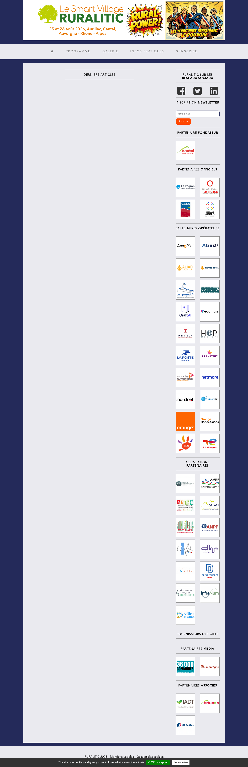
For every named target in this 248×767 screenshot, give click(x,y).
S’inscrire (186, 51)
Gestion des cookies (149, 755)
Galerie (110, 51)
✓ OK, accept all (158, 762)
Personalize (180, 762)
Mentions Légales (122, 755)
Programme (78, 51)
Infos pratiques (147, 51)
